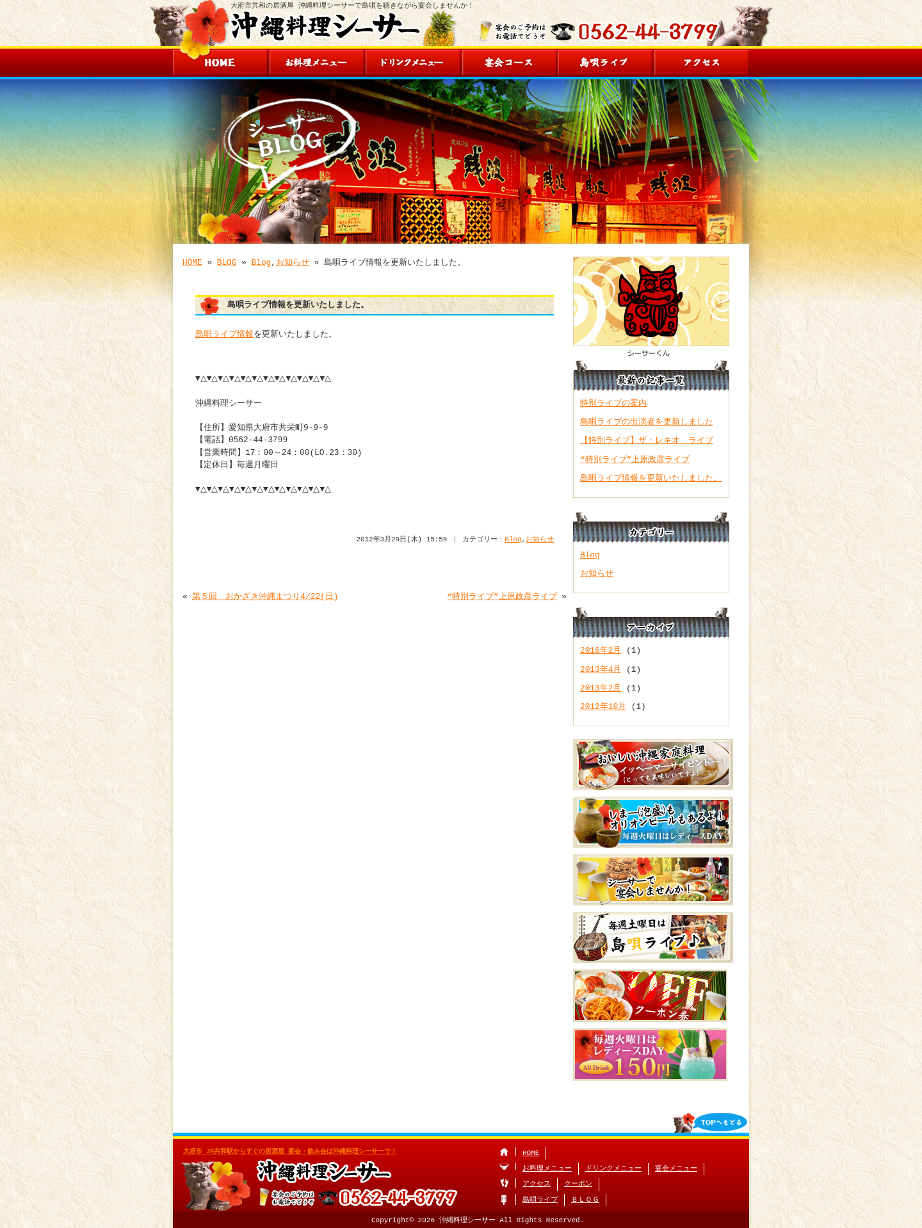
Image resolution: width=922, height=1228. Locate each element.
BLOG (227, 262)
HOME (192, 262)
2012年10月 (603, 706)
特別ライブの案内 (613, 403)
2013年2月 (600, 688)
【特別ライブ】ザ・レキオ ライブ (646, 440)
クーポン (578, 1184)
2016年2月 (600, 650)
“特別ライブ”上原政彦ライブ (501, 596)
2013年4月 (600, 669)
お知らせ (292, 262)
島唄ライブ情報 (224, 334)
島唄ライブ (540, 1200)
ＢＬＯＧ (585, 1200)
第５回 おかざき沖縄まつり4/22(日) (265, 596)
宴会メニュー (676, 1169)
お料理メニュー (547, 1169)
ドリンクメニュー (613, 1169)
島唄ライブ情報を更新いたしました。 (651, 478)
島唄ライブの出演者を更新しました (646, 421)
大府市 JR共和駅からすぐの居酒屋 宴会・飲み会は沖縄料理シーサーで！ (290, 1151)
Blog (261, 262)
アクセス (536, 1184)
